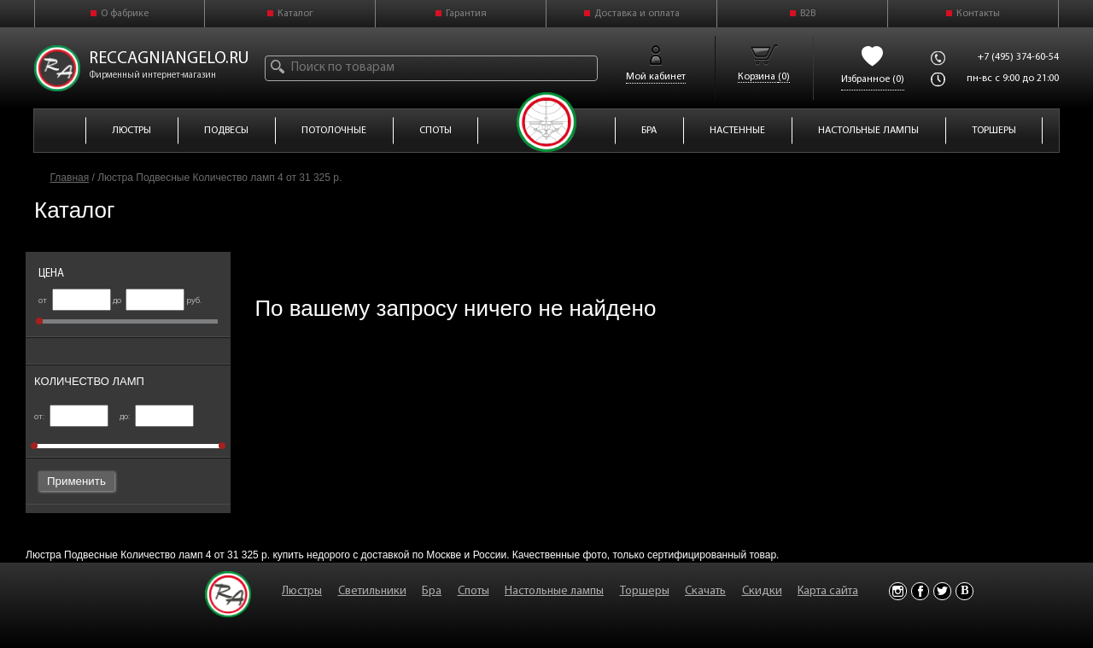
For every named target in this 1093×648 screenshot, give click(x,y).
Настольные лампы (554, 591)
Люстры (302, 591)
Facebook (920, 591)
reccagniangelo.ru (169, 58)
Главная (70, 178)
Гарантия (466, 14)
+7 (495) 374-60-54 (1018, 57)
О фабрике (125, 14)
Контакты (978, 14)
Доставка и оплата (637, 14)
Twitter (942, 591)
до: (157, 417)
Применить (76, 481)
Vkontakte (964, 591)
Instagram (898, 591)
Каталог (295, 14)
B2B (807, 14)
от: (71, 417)
